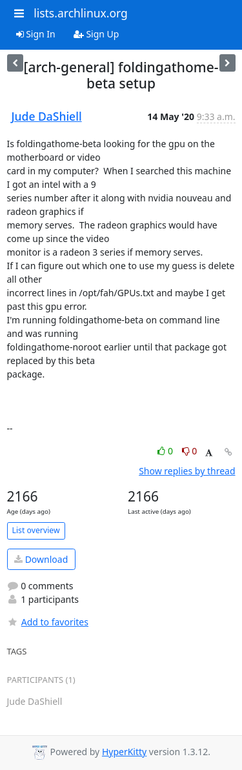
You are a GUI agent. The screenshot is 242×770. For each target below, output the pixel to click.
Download (41, 559)
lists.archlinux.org (81, 13)
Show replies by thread (187, 471)
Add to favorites (47, 622)
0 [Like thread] (166, 451)
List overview (36, 530)
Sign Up (96, 34)
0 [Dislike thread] (189, 451)
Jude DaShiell (47, 116)
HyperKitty (124, 751)
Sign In (35, 34)
